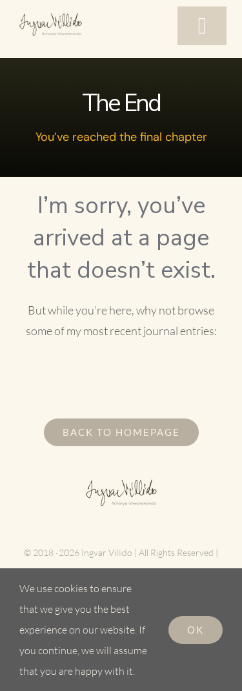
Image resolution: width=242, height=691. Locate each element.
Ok (195, 629)
